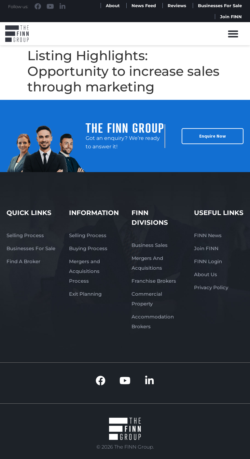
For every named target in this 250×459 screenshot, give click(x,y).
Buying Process (88, 248)
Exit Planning (85, 294)
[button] (233, 33)
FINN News (208, 235)
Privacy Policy (211, 287)
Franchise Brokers (154, 281)
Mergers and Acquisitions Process (84, 271)
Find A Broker (23, 261)
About (113, 5)
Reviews (177, 5)
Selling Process (25, 235)
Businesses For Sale (220, 5)
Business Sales (150, 245)
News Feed (144, 5)
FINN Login (208, 261)
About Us (205, 274)
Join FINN (231, 16)
